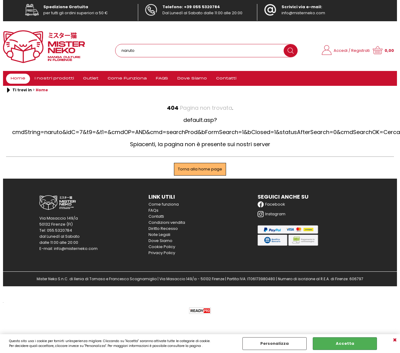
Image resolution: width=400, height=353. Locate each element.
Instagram (271, 214)
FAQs (153, 210)
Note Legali (159, 234)
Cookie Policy (161, 247)
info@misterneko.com (303, 13)
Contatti (226, 78)
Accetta (345, 343)
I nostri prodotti (54, 78)
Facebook (271, 204)
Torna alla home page (200, 169)
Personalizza (274, 343)
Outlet (90, 78)
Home (18, 78)
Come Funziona (127, 78)
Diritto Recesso (163, 228)
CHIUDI (395, 340)
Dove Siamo (192, 78)
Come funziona (163, 204)
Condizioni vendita (166, 222)
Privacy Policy (161, 253)
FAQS (162, 78)
